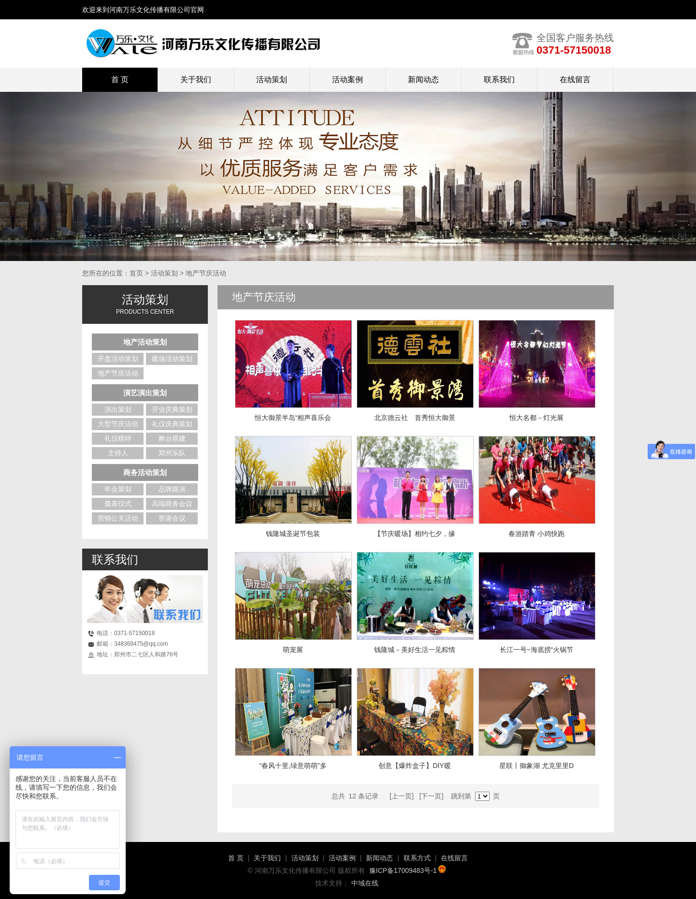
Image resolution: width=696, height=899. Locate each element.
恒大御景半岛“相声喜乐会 (293, 417)
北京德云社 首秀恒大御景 (414, 417)
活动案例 (347, 79)
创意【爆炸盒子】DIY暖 (414, 765)
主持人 (118, 453)
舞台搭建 (172, 438)
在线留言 (575, 79)
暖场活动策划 (172, 358)
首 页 (236, 858)
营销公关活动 (118, 518)
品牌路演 (172, 489)
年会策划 (117, 489)
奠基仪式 (117, 504)
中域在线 (364, 883)
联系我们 (499, 79)
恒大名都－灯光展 (536, 417)
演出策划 (117, 409)
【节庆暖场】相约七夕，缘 (414, 533)
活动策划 (271, 79)
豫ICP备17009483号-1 (407, 870)
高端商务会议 (172, 504)
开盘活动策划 (118, 358)
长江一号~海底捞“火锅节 (537, 649)
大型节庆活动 (118, 424)
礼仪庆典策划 (172, 424)
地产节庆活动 (118, 373)
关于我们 (195, 79)
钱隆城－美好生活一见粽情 (414, 649)
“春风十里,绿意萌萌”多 (292, 765)
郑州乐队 (172, 453)
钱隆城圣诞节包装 (293, 533)
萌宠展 (293, 649)
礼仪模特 (117, 438)
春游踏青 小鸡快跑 (536, 533)
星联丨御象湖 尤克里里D (536, 765)
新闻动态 (423, 79)
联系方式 (417, 858)
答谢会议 (172, 518)
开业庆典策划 (172, 409)
